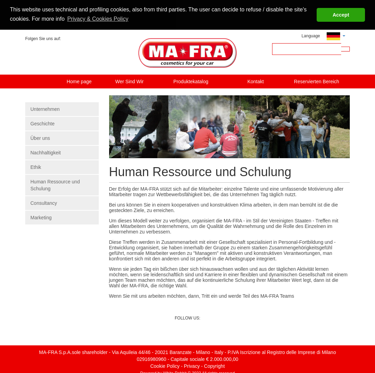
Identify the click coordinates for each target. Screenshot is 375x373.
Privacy (192, 365)
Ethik (35, 166)
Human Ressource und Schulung (55, 184)
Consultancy (43, 202)
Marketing (40, 217)
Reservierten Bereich (316, 81)
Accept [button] (341, 15)
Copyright (214, 365)
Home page (79, 81)
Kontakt (255, 81)
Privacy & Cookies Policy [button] (97, 19)
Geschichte (42, 123)
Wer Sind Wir (129, 81)
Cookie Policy (165, 365)
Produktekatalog (190, 81)
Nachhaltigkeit (45, 152)
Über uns (40, 137)
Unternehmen (45, 108)
